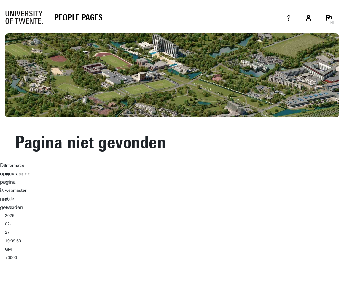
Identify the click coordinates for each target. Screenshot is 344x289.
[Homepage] (78, 18)
